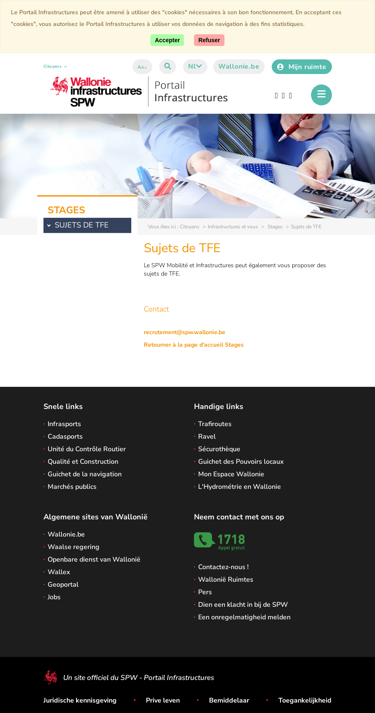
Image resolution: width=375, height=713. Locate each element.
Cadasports (65, 436)
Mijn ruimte (302, 67)
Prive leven (163, 700)
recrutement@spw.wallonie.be (184, 332)
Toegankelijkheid (305, 700)
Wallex (59, 572)
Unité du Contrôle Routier (87, 449)
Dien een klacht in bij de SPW (243, 605)
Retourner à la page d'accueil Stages (194, 345)
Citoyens (55, 66)
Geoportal (63, 584)
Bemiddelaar (229, 700)
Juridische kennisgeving (80, 700)
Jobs (54, 597)
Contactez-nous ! (223, 567)
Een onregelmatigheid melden (244, 617)
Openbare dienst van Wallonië (94, 559)
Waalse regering (73, 547)
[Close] (209, 40)
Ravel (207, 436)
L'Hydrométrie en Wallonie (239, 487)
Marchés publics (72, 487)
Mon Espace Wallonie (231, 474)
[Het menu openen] (321, 94)
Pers (205, 592)
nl (195, 66)
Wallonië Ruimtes (225, 579)
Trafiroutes (215, 424)
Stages (274, 226)
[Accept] (167, 40)
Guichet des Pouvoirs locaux (241, 461)
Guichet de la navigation (85, 474)
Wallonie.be (239, 66)
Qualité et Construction (83, 461)
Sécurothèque (219, 449)
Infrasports (64, 424)
